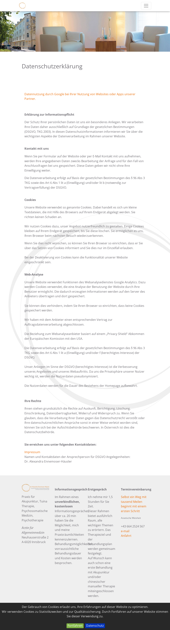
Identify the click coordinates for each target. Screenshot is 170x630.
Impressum (32, 452)
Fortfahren (75, 626)
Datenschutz (95, 626)
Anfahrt (126, 536)
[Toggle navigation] (146, 5)
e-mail (125, 531)
